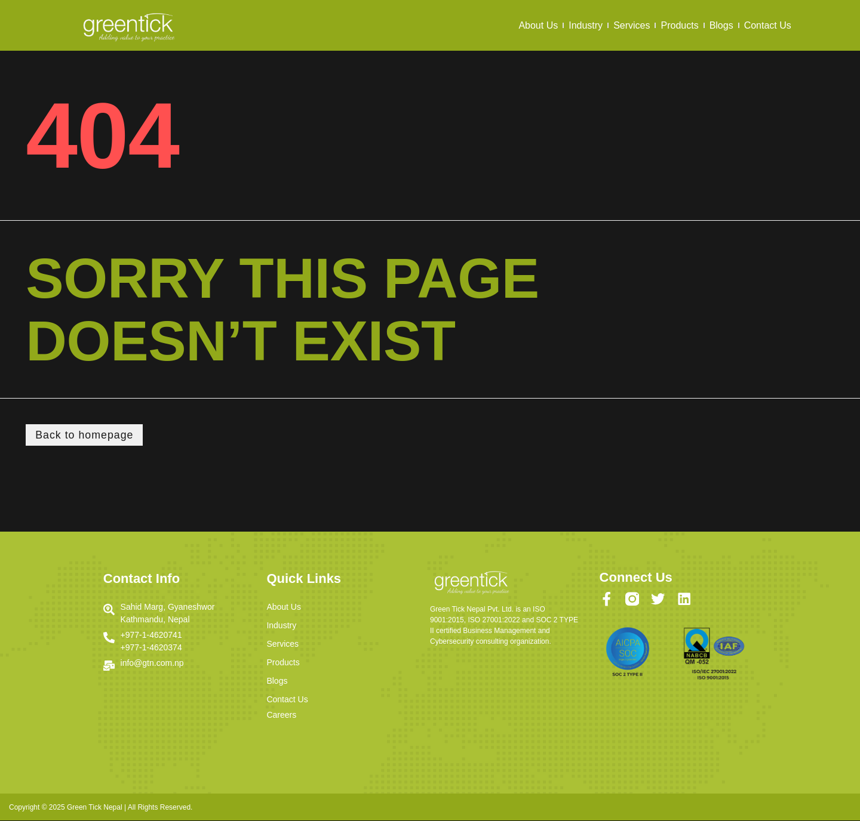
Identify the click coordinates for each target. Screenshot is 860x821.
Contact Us (767, 25)
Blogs (721, 25)
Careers (281, 715)
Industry (586, 25)
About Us (538, 25)
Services (631, 25)
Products (679, 25)
